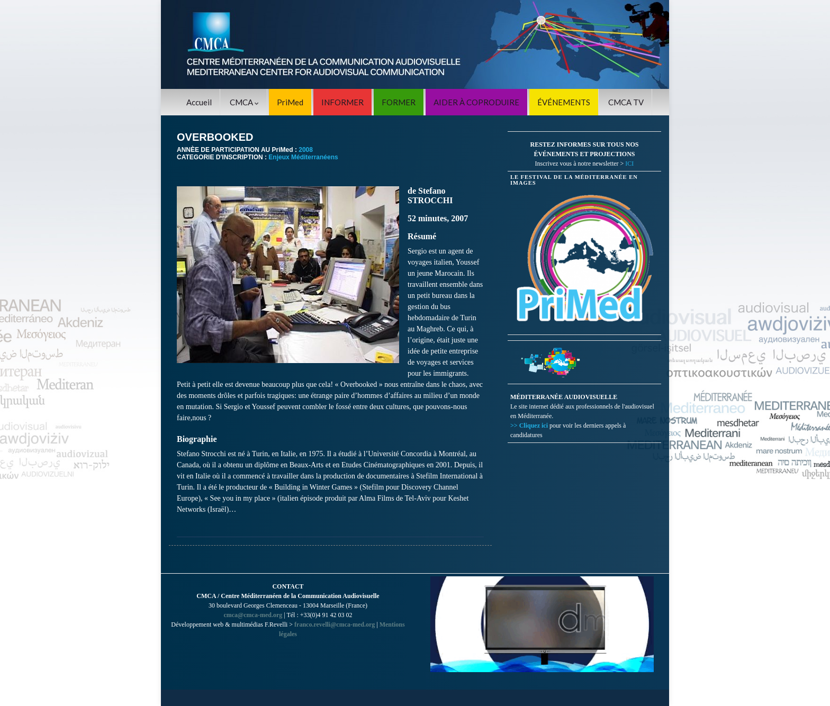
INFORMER (342, 102)
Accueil (199, 102)
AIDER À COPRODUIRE (476, 102)
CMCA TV (626, 102)
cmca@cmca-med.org (252, 615)
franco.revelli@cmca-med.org (334, 624)
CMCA (244, 102)
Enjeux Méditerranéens (303, 157)
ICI (629, 163)
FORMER (399, 102)
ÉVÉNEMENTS (563, 102)
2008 (306, 149)
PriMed (290, 102)
